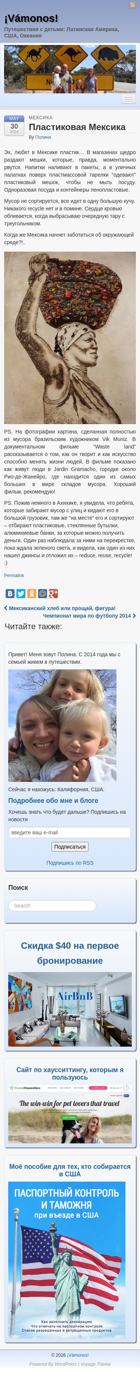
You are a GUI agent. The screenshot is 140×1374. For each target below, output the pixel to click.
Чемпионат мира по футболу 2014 (89, 616)
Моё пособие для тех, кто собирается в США (70, 1170)
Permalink (14, 575)
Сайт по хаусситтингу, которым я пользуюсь (70, 1073)
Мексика (41, 117)
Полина (43, 137)
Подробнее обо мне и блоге (53, 800)
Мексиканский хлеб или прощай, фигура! (59, 608)
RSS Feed (132, 5)
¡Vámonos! (31, 18)
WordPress (66, 1364)
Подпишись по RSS (69, 863)
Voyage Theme (96, 1364)
